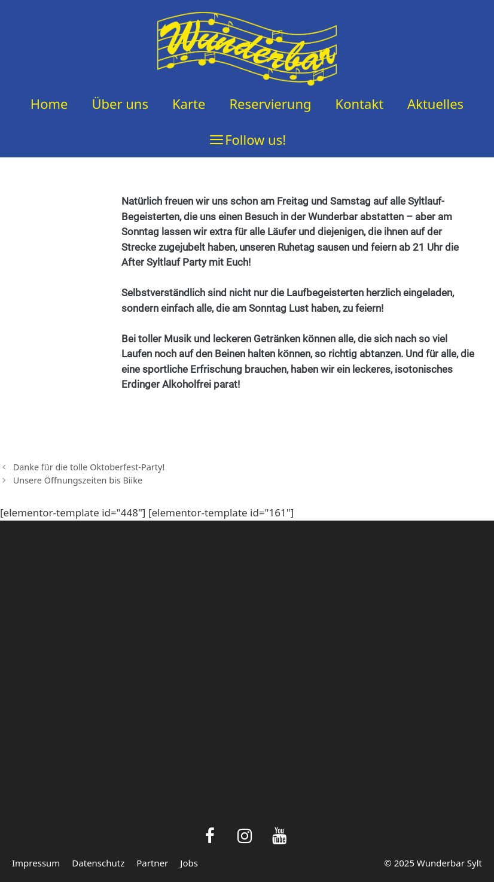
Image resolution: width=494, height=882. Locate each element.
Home (49, 103)
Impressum (36, 863)
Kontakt (360, 103)
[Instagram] (245, 837)
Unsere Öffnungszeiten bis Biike (78, 480)
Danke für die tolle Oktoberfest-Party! (89, 467)
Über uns (120, 103)
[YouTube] (279, 837)
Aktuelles (435, 103)
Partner (152, 863)
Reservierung (270, 103)
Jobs (189, 863)
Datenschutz (98, 863)
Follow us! (255, 139)
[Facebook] (210, 837)
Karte (188, 103)
